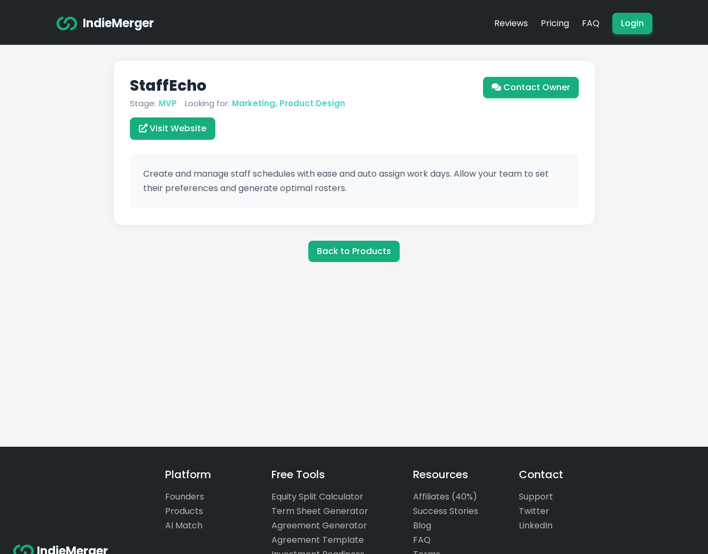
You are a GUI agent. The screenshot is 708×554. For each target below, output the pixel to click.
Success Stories (445, 511)
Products (184, 511)
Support (536, 496)
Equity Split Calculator (317, 496)
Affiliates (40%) (445, 496)
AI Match (184, 525)
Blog (422, 525)
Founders (184, 496)
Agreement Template (317, 540)
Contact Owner (531, 87)
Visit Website (172, 128)
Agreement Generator (319, 525)
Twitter (534, 511)
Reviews (511, 23)
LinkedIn (536, 525)
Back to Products (354, 251)
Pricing (555, 23)
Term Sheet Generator (319, 511)
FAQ (591, 23)
